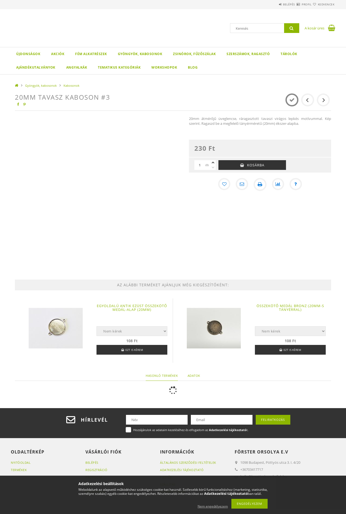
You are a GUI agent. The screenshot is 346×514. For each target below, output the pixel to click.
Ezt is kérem (134, 350)
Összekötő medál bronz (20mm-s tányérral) (290, 307)
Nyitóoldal (21, 463)
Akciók (57, 54)
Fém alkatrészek (91, 54)
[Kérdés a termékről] (296, 184)
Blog (193, 67)
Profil (297, 4)
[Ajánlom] (241, 184)
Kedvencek (323, 4)
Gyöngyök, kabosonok (140, 54)
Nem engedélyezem (213, 506)
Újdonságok (28, 54)
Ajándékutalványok (35, 67)
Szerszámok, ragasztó (248, 54)
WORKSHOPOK (164, 67)
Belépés (273, 4)
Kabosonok (71, 85)
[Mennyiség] (199, 165)
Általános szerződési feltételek (188, 463)
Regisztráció (96, 470)
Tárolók (289, 54)
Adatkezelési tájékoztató (182, 470)
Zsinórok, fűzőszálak (194, 54)
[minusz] (213, 167)
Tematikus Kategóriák (119, 67)
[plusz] (213, 162)
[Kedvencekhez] (223, 184)
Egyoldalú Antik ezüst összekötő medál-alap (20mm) (132, 307)
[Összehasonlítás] (278, 184)
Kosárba (255, 165)
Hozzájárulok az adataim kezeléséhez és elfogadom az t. (190, 430)
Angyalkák (76, 67)
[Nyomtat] (260, 184)
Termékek (19, 470)
